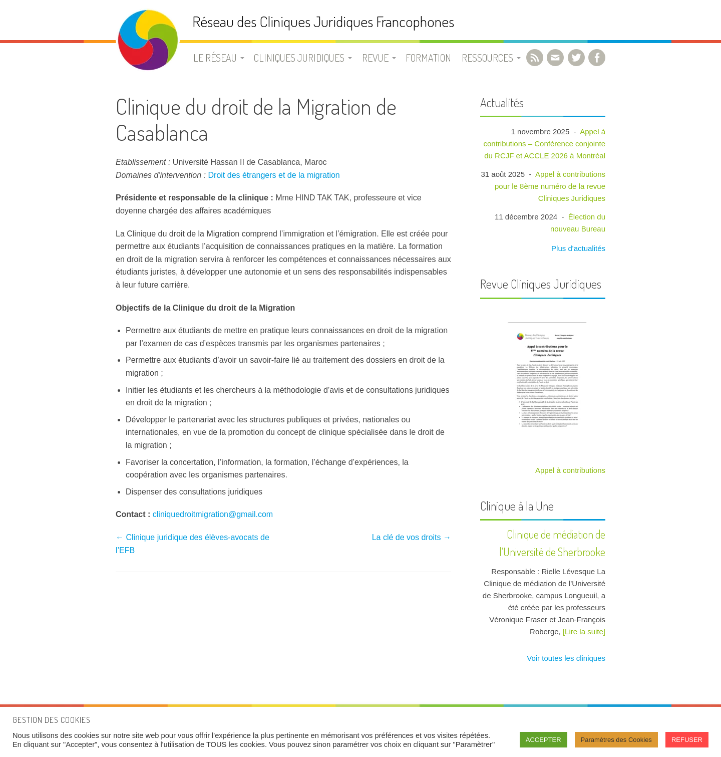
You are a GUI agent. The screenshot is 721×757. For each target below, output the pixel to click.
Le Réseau (215, 57)
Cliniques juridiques (299, 57)
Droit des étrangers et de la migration (274, 175)
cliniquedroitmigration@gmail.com (213, 514)
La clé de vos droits (411, 537)
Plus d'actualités (577, 248)
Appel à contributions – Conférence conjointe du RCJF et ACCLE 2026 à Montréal (545, 143)
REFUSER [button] (686, 739)
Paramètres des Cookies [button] (616, 739)
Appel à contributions (570, 470)
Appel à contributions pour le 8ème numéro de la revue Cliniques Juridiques (550, 186)
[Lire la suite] (584, 631)
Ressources (487, 57)
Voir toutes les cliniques (565, 658)
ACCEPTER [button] (543, 739)
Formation (428, 57)
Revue (375, 57)
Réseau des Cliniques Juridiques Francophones (323, 21)
